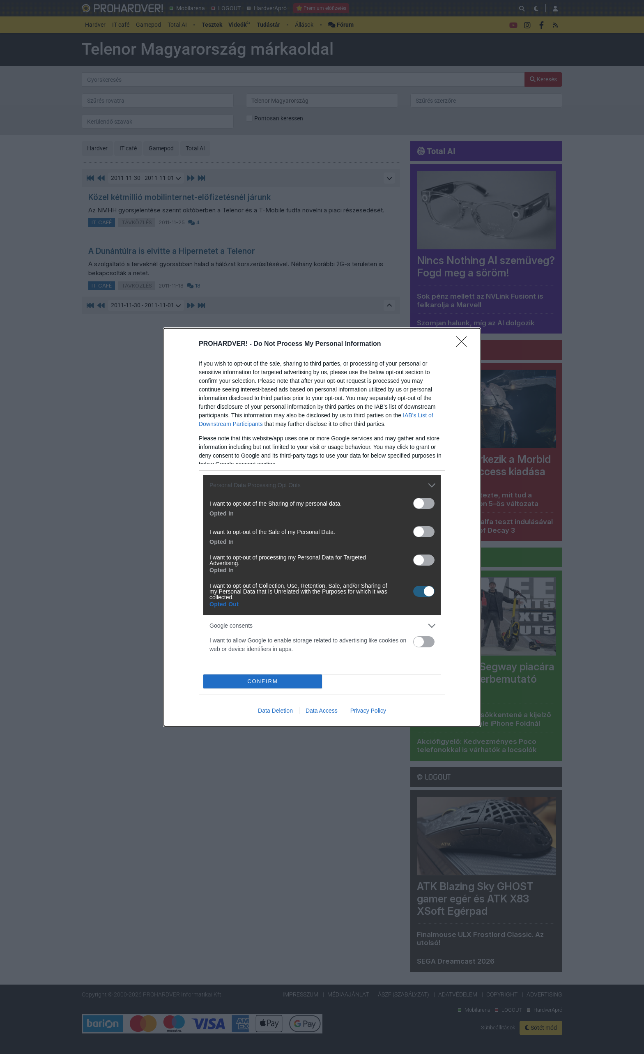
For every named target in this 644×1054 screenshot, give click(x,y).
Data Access (322, 710)
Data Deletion (275, 710)
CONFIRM (262, 681)
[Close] (464, 344)
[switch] (424, 503)
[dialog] (322, 527)
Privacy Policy (368, 710)
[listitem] (322, 485)
